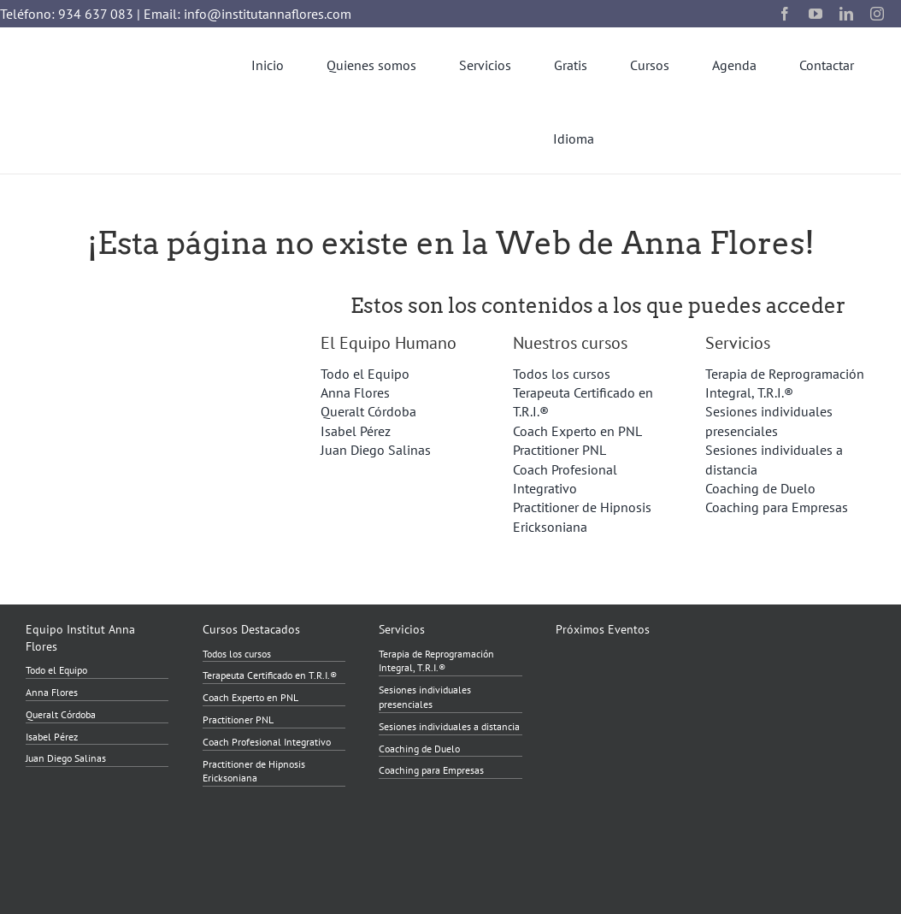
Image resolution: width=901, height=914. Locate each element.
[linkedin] (846, 14)
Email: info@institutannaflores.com (247, 13)
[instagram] (877, 14)
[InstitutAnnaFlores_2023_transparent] (94, 88)
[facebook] (785, 14)
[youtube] (815, 14)
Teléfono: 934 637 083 (66, 13)
